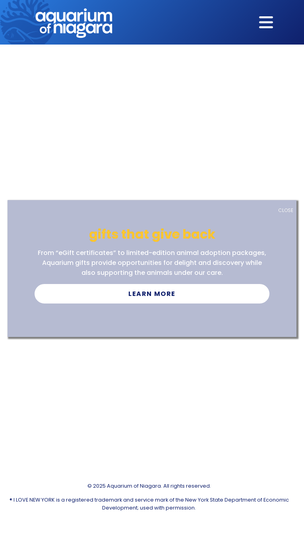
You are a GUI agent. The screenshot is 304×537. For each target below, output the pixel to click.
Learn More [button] (152, 293)
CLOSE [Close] (285, 210)
